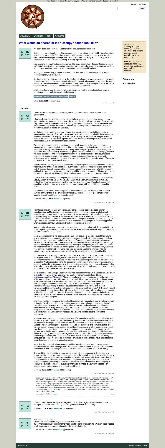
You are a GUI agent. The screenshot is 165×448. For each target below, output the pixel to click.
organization (63, 96)
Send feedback (22, 445)
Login (133, 4)
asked (36, 101)
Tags (49, 36)
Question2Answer (141, 445)
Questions (38, 36)
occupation (38, 96)
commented (39, 394)
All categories (129, 83)
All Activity (25, 36)
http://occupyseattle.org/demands (47, 277)
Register (142, 4)
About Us (59, 36)
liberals (46, 96)
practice (72, 96)
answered (37, 199)
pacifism (54, 96)
